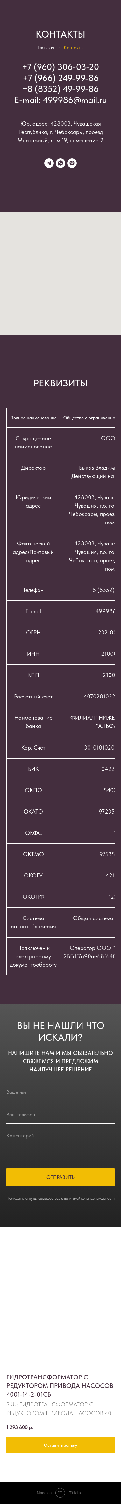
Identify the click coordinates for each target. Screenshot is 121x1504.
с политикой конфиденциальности (88, 1198)
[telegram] (49, 163)
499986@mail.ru (75, 99)
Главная (46, 48)
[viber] (72, 163)
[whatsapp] (60, 163)
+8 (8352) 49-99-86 (60, 88)
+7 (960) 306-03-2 (58, 66)
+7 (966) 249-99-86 (61, 78)
